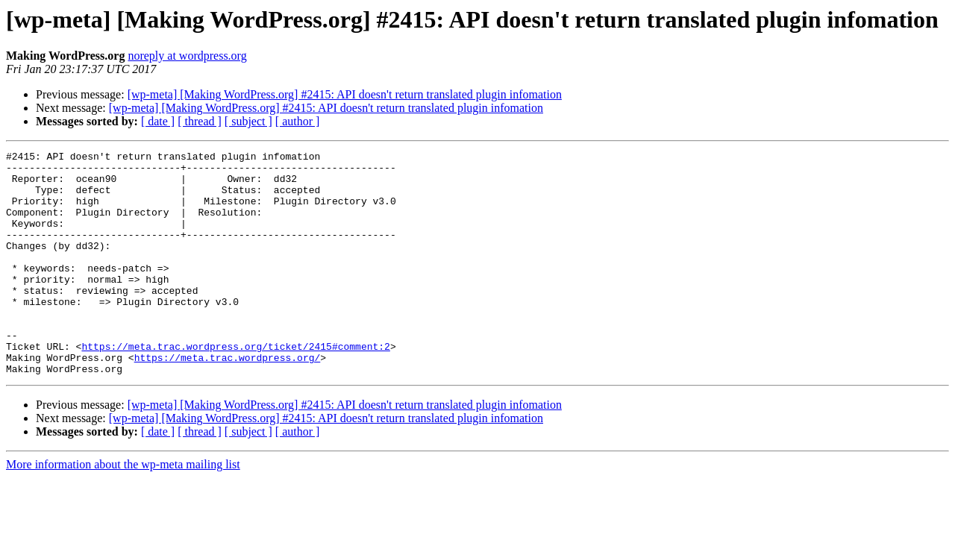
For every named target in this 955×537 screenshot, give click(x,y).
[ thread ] (200, 121)
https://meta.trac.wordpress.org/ (227, 399)
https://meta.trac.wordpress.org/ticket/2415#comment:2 (235, 386)
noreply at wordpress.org (187, 55)
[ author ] (297, 121)
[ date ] (158, 121)
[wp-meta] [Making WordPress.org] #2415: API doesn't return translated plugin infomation (345, 94)
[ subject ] (248, 121)
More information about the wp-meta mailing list (123, 509)
